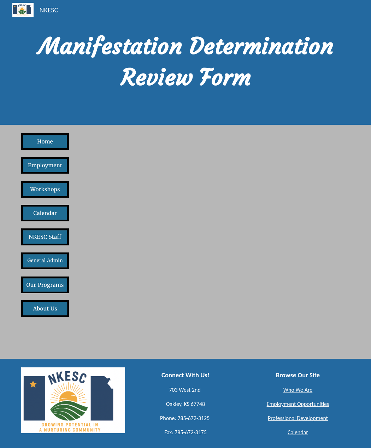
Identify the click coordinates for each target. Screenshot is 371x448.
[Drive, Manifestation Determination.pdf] (185, 241)
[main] (185, 62)
